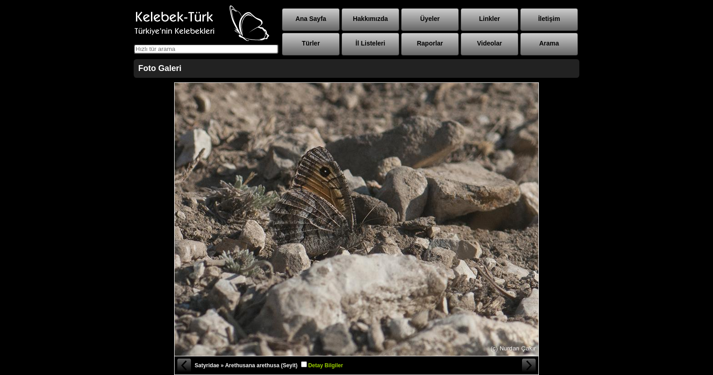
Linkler (489, 18)
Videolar (489, 43)
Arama (549, 43)
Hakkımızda (370, 18)
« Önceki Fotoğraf (183, 365)
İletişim (549, 18)
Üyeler (430, 18)
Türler (311, 43)
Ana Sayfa (311, 18)
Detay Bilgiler (325, 365)
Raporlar (430, 43)
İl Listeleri (370, 43)
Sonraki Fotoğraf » (529, 365)
